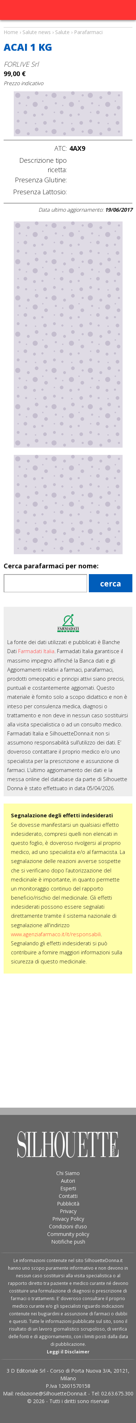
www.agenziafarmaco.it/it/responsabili (56, 934)
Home (11, 32)
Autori (68, 1180)
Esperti (68, 1188)
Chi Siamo (68, 1173)
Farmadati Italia (36, 651)
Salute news (68, 25)
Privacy (68, 1211)
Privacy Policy (68, 1218)
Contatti (68, 1195)
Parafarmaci (88, 32)
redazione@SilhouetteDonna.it (51, 1393)
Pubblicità (68, 1203)
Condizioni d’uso (68, 1226)
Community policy (68, 1234)
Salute (62, 32)
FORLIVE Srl (21, 64)
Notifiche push (68, 1241)
